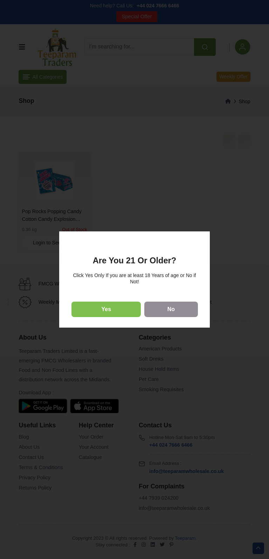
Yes (106, 309)
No (171, 309)
